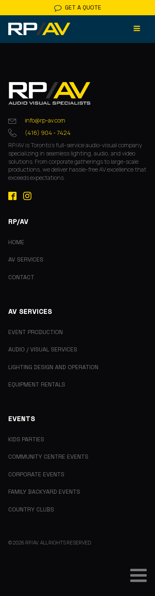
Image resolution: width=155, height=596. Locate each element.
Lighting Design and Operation (53, 367)
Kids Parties (26, 439)
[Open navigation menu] (136, 29)
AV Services (25, 259)
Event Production (35, 332)
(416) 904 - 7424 (48, 133)
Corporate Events (36, 474)
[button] (78, 7)
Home (16, 242)
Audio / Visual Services (42, 349)
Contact (21, 277)
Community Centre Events (48, 456)
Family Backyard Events (44, 491)
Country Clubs (31, 509)
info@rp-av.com (45, 120)
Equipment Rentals (36, 384)
